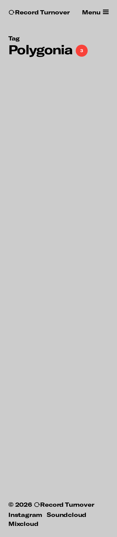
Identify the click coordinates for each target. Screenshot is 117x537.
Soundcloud (66, 514)
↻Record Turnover (39, 12)
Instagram (25, 514)
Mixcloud (23, 523)
